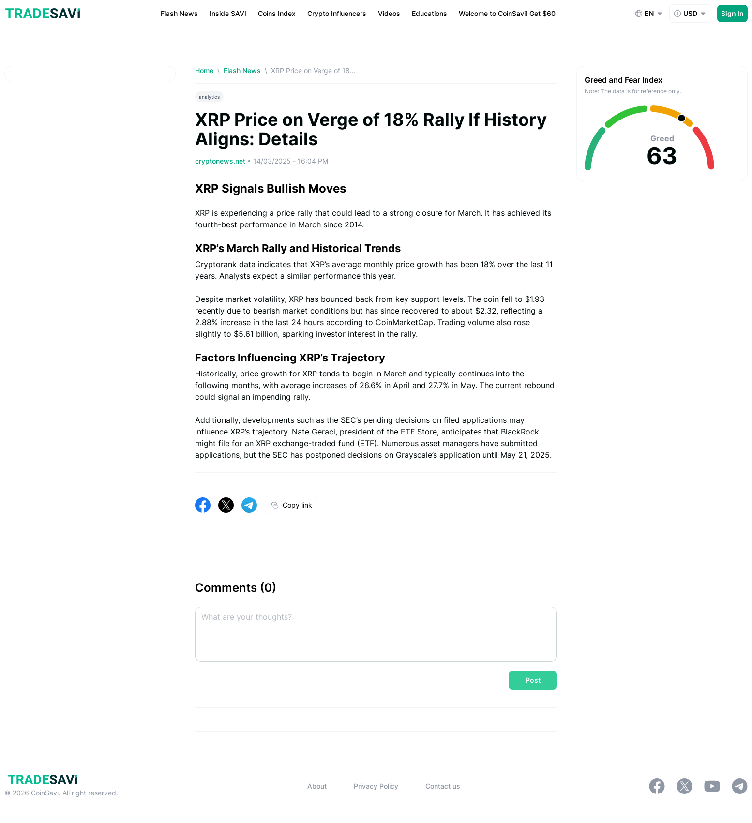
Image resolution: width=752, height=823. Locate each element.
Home (204, 70)
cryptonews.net (221, 161)
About (317, 786)
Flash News (242, 70)
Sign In (732, 13)
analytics (209, 96)
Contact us (442, 786)
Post (533, 680)
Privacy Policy (376, 786)
